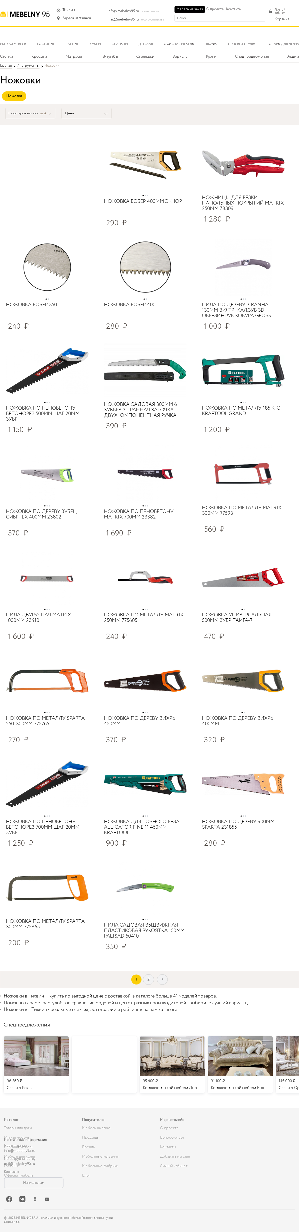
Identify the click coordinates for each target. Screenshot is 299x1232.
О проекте (215, 9)
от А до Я (47, 113)
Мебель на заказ (189, 9)
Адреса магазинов (76, 18)
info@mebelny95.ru (123, 11)
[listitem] (36, 1064)
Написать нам (33, 1182)
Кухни (211, 56)
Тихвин (68, 10)
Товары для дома (18, 1128)
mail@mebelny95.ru (123, 19)
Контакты (233, 9)
